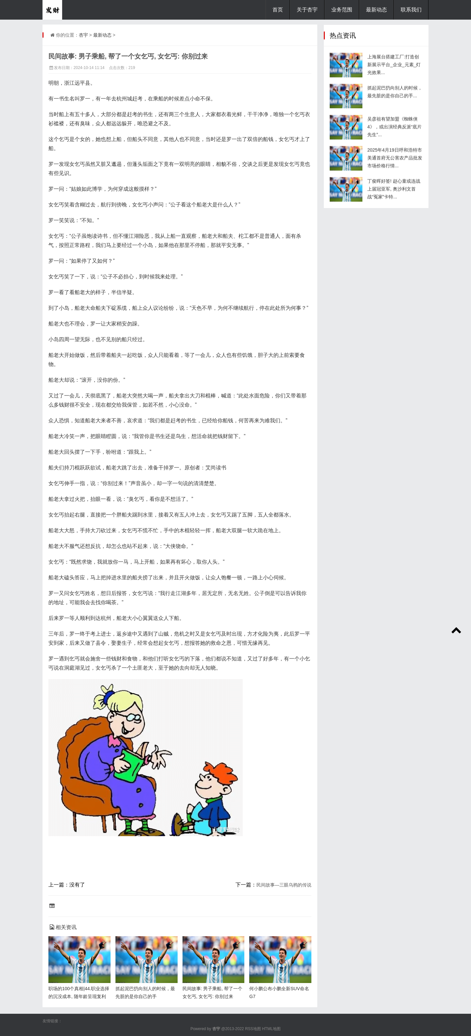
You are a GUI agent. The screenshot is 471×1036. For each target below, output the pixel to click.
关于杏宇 (307, 9)
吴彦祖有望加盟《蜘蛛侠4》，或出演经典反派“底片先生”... (394, 131)
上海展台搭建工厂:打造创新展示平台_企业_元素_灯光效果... (394, 69)
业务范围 (341, 9)
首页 (277, 9)
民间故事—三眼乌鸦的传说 (283, 884)
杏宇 (83, 35)
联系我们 (411, 9)
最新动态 (376, 9)
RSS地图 (253, 1029)
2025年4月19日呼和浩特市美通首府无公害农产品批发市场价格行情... (394, 162)
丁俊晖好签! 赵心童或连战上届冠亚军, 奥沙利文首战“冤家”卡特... (393, 193)
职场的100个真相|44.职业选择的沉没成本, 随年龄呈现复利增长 (78, 996)
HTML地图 (271, 1029)
